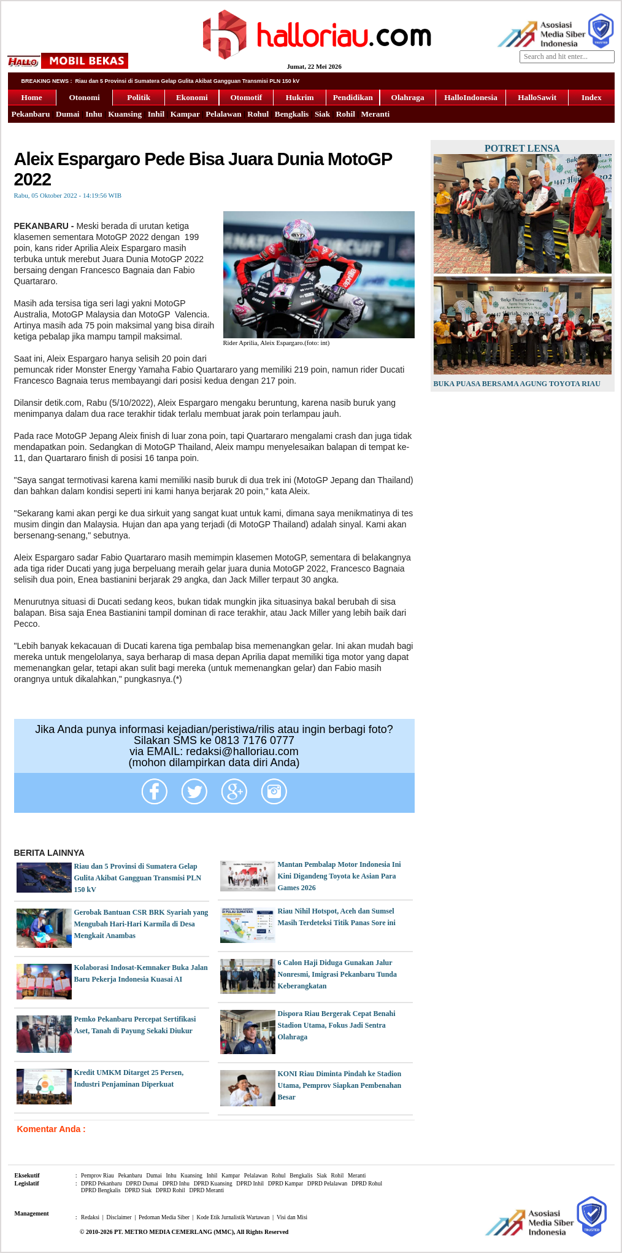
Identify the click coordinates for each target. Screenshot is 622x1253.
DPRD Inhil (250, 1184)
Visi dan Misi (292, 1217)
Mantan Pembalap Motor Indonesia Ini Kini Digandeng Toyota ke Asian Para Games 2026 (339, 876)
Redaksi (90, 1217)
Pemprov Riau (97, 1176)
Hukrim (300, 97)
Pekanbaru (31, 113)
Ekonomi (192, 97)
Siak (322, 113)
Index (592, 97)
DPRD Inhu (176, 1184)
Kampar (185, 113)
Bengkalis (292, 113)
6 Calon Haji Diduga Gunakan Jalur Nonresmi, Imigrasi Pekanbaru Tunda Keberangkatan (337, 974)
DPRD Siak (138, 1190)
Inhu (93, 113)
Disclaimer (119, 1217)
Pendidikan (353, 97)
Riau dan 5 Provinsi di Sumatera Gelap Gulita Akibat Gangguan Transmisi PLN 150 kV (138, 878)
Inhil (156, 113)
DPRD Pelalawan (327, 1184)
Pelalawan (223, 113)
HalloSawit (537, 97)
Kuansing (125, 113)
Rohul (258, 113)
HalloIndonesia (470, 97)
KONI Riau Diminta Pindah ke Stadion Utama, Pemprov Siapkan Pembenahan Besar (340, 1085)
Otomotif (246, 97)
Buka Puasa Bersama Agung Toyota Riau (517, 383)
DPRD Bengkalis (101, 1190)
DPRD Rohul (366, 1184)
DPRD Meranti (206, 1190)
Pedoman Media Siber (164, 1217)
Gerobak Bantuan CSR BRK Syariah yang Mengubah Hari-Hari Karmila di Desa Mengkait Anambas (141, 924)
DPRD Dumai (142, 1184)
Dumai (68, 113)
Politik (138, 97)
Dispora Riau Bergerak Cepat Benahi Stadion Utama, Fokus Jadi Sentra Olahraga (337, 1025)
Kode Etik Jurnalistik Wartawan (232, 1217)
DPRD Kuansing (213, 1184)
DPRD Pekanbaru (101, 1184)
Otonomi (84, 97)
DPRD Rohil (170, 1190)
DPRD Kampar (285, 1184)
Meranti (375, 113)
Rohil (345, 113)
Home (31, 97)
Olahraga (407, 97)
